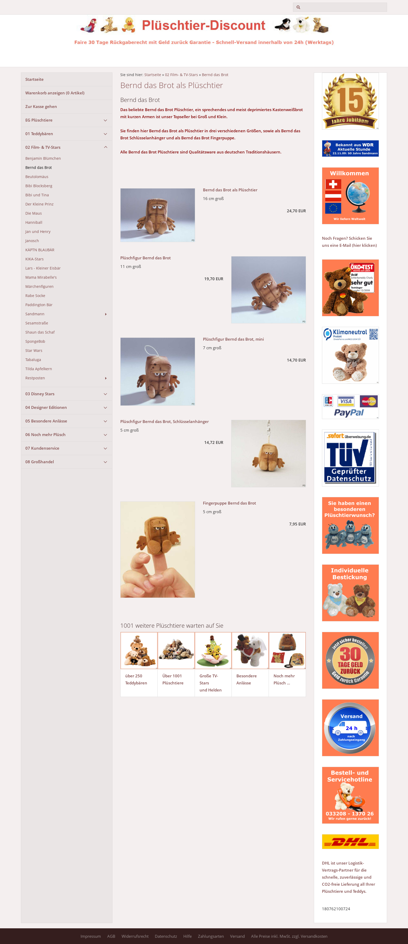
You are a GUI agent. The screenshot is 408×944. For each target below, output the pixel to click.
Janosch (32, 240)
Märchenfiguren (39, 286)
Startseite (34, 79)
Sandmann (34, 314)
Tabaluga (33, 359)
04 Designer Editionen (46, 407)
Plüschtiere (173, 682)
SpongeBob (35, 341)
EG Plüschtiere (39, 120)
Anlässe (243, 682)
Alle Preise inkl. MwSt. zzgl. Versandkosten (289, 936)
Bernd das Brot (38, 167)
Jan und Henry (37, 231)
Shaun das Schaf (40, 332)
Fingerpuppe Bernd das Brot (229, 503)
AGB (111, 936)
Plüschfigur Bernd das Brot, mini (233, 339)
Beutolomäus (36, 176)
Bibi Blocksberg (38, 186)
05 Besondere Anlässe (46, 421)
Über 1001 (172, 675)
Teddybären (136, 682)
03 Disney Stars (39, 393)
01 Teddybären (39, 133)
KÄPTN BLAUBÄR (39, 250)
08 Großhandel (39, 461)
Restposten (35, 378)
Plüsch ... (282, 682)
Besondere (246, 675)
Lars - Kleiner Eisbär (43, 268)
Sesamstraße (36, 323)
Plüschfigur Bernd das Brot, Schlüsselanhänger (164, 421)
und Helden (211, 690)
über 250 (133, 675)
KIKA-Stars (34, 259)
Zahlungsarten (211, 936)
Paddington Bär (39, 304)
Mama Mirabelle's (41, 277)
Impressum (91, 936)
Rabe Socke (35, 295)
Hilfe (187, 936)
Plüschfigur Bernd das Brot (145, 257)
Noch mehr (284, 675)
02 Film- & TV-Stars (42, 147)
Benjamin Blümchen (43, 158)
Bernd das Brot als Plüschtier (230, 189)
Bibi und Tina (37, 195)
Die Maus (33, 213)
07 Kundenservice (42, 448)
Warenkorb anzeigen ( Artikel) (54, 92)
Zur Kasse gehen (41, 106)
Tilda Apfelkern (38, 369)
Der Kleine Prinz (39, 204)
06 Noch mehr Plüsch (45, 434)
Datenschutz (166, 936)
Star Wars (33, 350)
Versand (237, 936)
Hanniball (33, 222)
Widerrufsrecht (135, 936)
